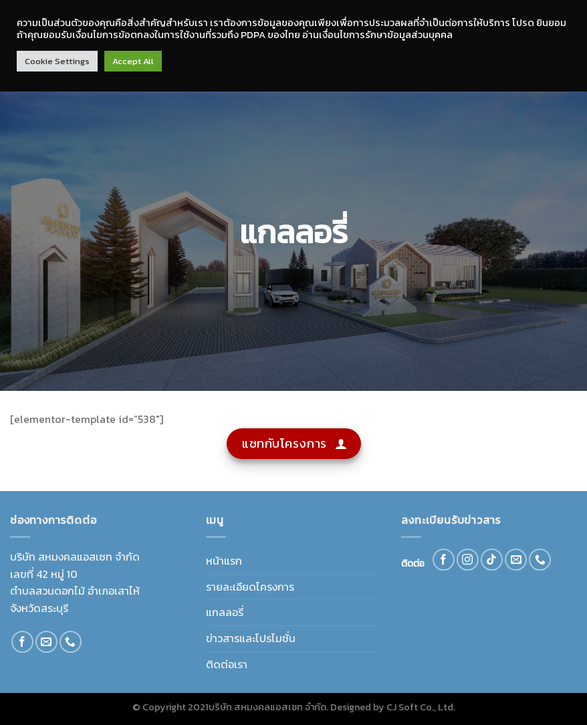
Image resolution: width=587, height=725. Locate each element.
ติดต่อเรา (226, 664)
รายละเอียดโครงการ (250, 587)
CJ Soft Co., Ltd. (420, 707)
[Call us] (71, 642)
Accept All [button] (133, 61)
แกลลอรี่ (224, 612)
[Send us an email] (46, 642)
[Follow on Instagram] (468, 560)
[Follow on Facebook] (22, 642)
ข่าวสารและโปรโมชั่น (251, 638)
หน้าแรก (224, 561)
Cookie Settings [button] (57, 61)
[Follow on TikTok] (492, 560)
